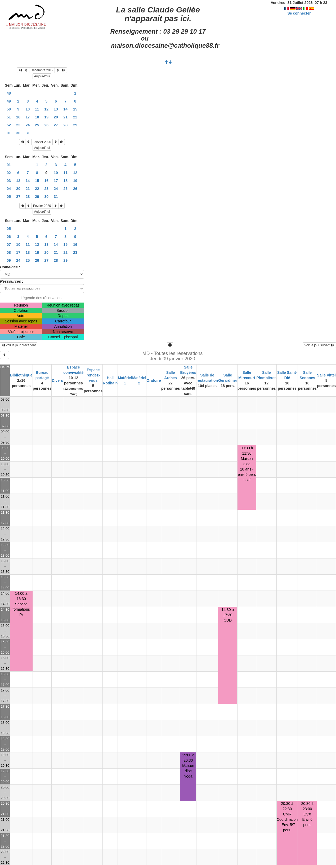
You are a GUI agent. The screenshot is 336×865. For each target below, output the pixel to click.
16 (18, 117)
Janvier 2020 (42, 142)
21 (65, 117)
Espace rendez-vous (93, 375)
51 (9, 117)
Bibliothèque (21, 375)
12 (46, 109)
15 (75, 109)
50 (9, 109)
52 (9, 125)
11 (37, 109)
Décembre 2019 (42, 70)
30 (18, 133)
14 (65, 109)
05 (9, 196)
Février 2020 (42, 206)
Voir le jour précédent (19, 345)
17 (28, 117)
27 (56, 125)
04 (9, 189)
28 (65, 125)
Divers (57, 380)
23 (18, 125)
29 (75, 125)
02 (9, 173)
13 (56, 109)
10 (28, 109)
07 (9, 244)
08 (9, 252)
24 (28, 125)
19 (46, 117)
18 (37, 117)
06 (9, 236)
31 (28, 133)
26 (46, 125)
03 (9, 181)
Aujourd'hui (42, 76)
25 (37, 125)
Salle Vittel (326, 375)
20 (56, 117)
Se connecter (299, 13)
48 (9, 93)
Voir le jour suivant (319, 345)
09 (9, 260)
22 (75, 117)
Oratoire (153, 380)
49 (9, 101)
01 (9, 133)
